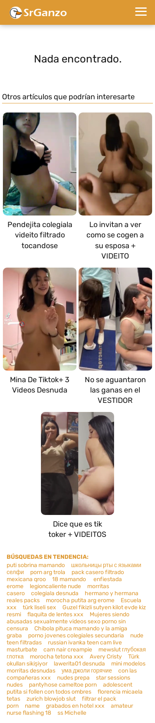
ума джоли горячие (87, 670)
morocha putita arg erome (80, 600)
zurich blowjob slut (51, 698)
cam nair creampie (67, 649)
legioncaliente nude (55, 586)
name (32, 705)
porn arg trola (47, 572)
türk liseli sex (39, 607)
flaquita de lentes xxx (55, 614)
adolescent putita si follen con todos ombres (69, 688)
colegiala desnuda (55, 593)
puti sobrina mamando (36, 565)
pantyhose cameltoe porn (63, 684)
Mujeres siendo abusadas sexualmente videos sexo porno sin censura (68, 621)
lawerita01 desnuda (79, 663)
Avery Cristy (106, 656)
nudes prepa (73, 677)
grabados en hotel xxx (75, 705)
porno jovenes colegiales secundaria (76, 635)
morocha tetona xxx (56, 656)
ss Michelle (71, 712)
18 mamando (69, 579)
